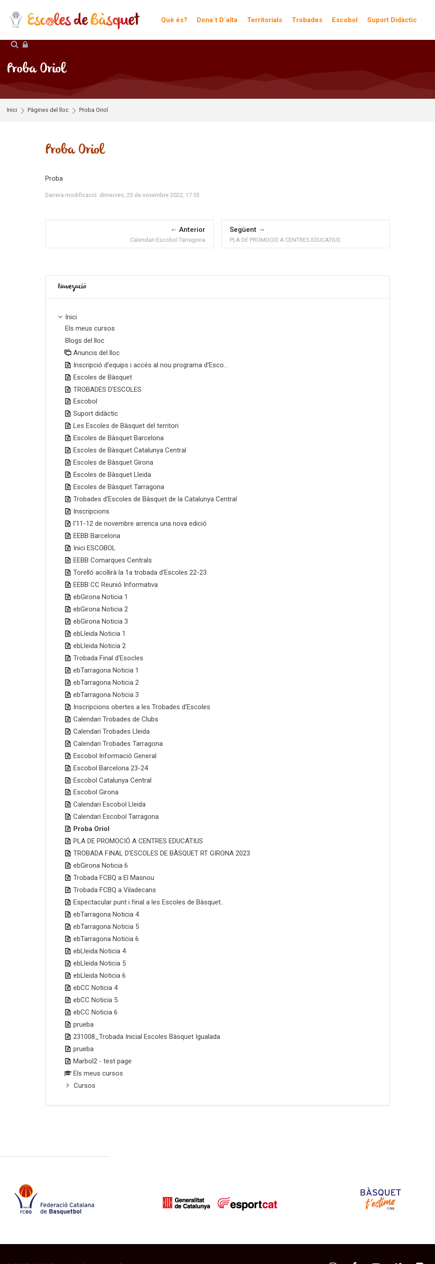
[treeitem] (217, 702)
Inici (12, 110)
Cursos (84, 1085)
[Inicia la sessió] (25, 45)
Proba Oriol (93, 110)
